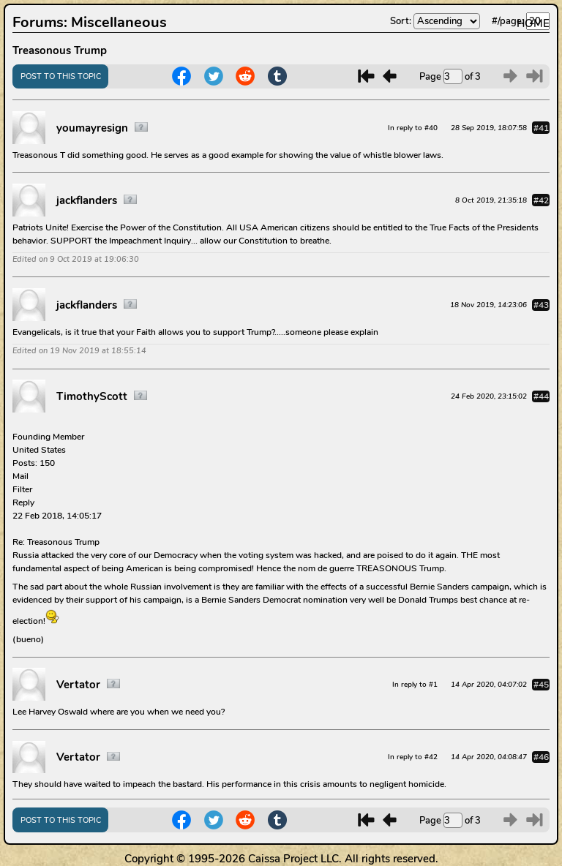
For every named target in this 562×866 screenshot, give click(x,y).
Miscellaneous (119, 22)
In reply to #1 (415, 684)
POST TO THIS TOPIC (60, 76)
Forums (38, 22)
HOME (533, 23)
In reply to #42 (413, 756)
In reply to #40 (413, 127)
